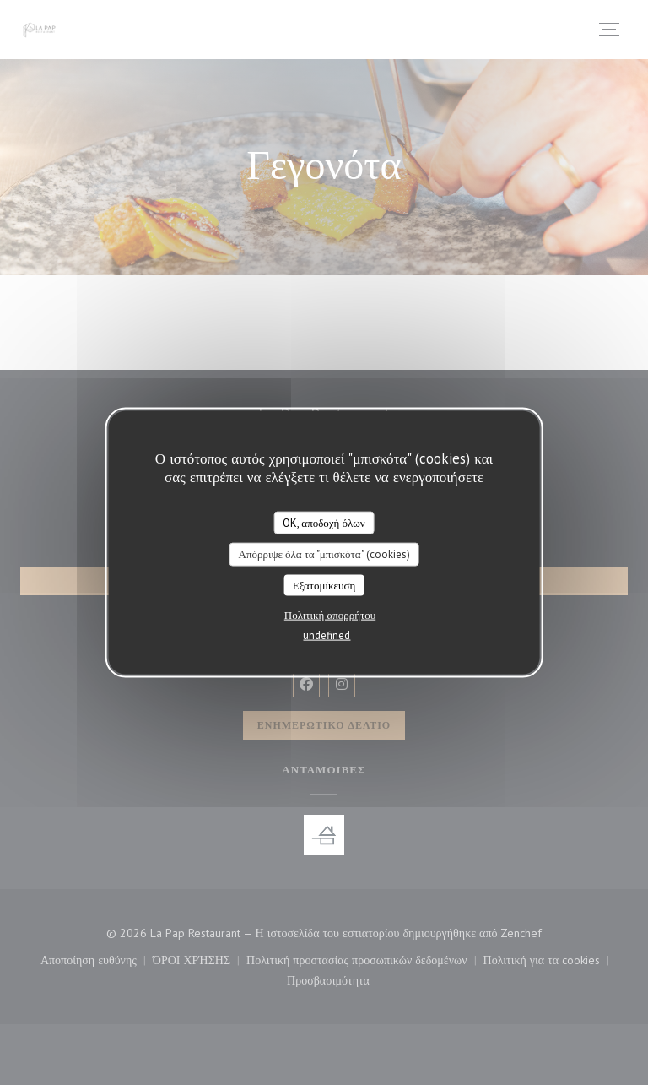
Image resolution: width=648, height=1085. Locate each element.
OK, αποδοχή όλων (323, 522)
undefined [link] (326, 635)
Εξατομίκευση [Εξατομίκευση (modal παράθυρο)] (324, 585)
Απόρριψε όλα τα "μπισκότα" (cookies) (323, 554)
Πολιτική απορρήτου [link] (329, 615)
